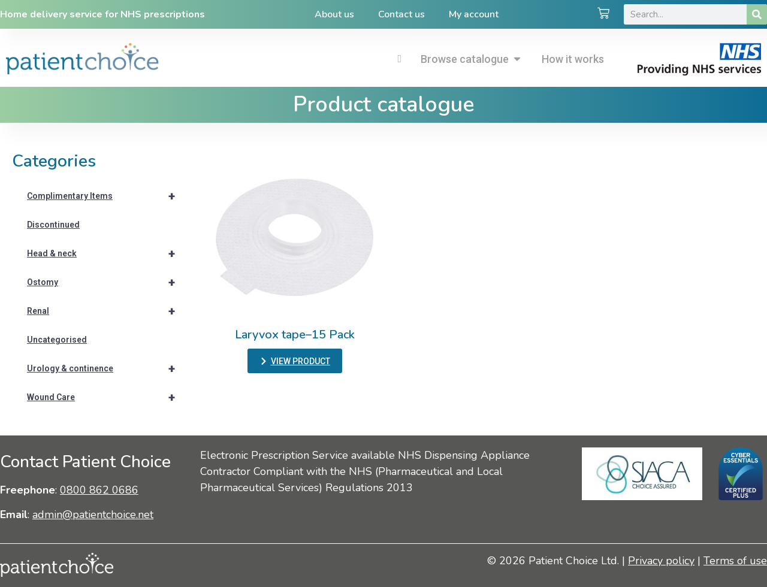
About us (334, 14)
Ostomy (106, 282)
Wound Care (106, 397)
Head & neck (106, 253)
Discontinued (53, 224)
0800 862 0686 (99, 490)
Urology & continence (106, 368)
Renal (106, 310)
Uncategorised (57, 339)
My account (474, 14)
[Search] (757, 14)
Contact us (401, 14)
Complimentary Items (106, 195)
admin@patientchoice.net (92, 514)
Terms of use (735, 560)
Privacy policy (661, 560)
